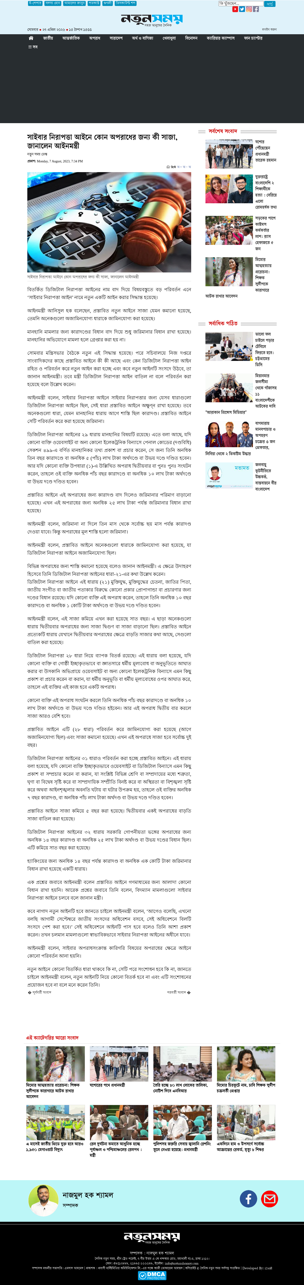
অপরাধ (94, 38)
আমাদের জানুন (74, 3)
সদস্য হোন (53, 3)
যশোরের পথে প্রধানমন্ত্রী (107, 1085)
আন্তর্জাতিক (71, 38)
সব (33, 47)
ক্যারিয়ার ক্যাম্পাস (221, 38)
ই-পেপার (35, 3)
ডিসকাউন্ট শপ (125, 3)
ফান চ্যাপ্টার (253, 38)
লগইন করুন (269, 30)
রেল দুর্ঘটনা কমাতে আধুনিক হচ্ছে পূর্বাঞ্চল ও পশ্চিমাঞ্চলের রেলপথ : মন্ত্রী (116, 1150)
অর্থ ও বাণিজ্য (142, 38)
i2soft (268, 1268)
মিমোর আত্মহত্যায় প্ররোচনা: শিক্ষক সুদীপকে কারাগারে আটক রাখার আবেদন (53, 1091)
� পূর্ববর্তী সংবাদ (39, 993)
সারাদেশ (116, 38)
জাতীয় (48, 38)
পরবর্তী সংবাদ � (179, 993)
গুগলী (108, 3)
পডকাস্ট (94, 3)
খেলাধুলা (169, 38)
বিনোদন (191, 38)
